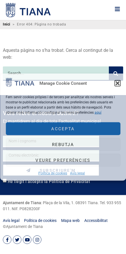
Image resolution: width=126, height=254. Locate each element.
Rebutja (63, 144)
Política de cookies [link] (52, 173)
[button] (117, 83)
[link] (20, 85)
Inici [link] (6, 24)
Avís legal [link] (77, 173)
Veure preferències (62, 160)
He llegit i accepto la (49, 181)
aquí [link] (98, 113)
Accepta (63, 128)
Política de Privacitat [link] (69, 181)
